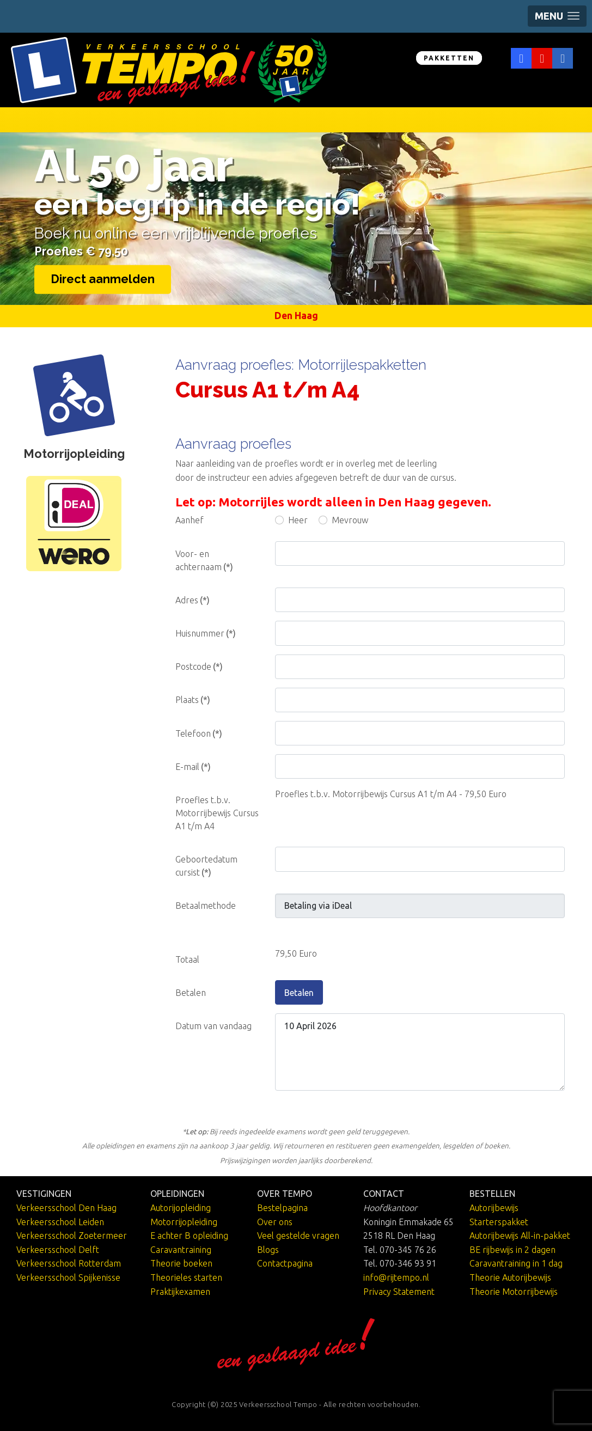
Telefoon (198, 733)
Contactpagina (285, 1263)
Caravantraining (180, 1250)
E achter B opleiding (189, 1235)
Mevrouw (350, 520)
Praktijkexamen (180, 1292)
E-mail (193, 767)
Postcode (199, 666)
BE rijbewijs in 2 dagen (512, 1250)
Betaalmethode (205, 905)
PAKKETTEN (449, 58)
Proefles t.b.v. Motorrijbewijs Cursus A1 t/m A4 (217, 813)
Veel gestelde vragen (298, 1235)
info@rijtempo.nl (396, 1277)
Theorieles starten (186, 1277)
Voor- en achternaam (204, 560)
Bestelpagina (282, 1208)
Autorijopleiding (180, 1208)
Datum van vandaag (213, 1026)
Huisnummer (205, 633)
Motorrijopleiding (183, 1222)
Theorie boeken (181, 1263)
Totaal (187, 959)
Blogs (268, 1250)
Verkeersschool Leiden (60, 1222)
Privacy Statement (399, 1292)
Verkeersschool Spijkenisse (68, 1277)
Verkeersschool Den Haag (66, 1208)
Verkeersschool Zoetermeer (71, 1235)
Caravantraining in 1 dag (516, 1263)
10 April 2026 (420, 1051)
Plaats (192, 700)
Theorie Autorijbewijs (510, 1277)
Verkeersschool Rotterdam (68, 1263)
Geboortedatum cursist (206, 865)
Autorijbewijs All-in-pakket (519, 1235)
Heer (298, 520)
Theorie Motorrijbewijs (513, 1292)
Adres (192, 600)
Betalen (299, 993)
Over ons (274, 1222)
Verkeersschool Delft (57, 1250)
